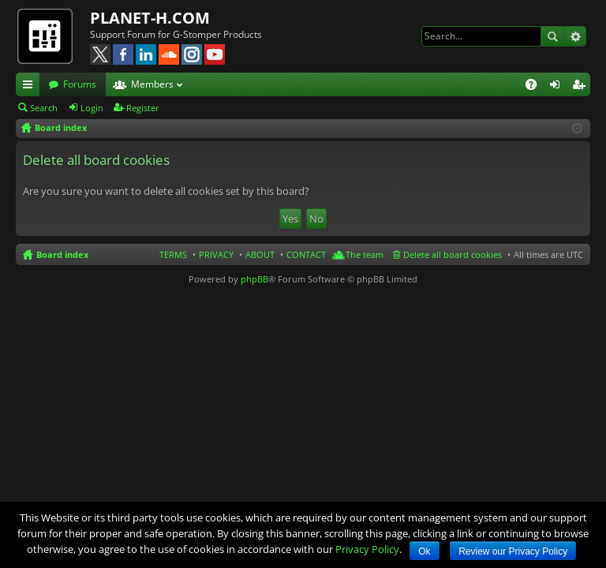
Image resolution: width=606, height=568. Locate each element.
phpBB (254, 279)
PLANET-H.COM (150, 17)
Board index (62, 254)
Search (552, 36)
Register (142, 108)
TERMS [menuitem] (173, 254)
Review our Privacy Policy (512, 551)
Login (91, 108)
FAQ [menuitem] (536, 86)
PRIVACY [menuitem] (216, 254)
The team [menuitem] (364, 254)
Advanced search (574, 36)
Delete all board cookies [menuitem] (452, 254)
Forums (79, 84)
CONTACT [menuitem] (306, 254)
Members (152, 84)
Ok (424, 551)
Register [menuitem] (581, 86)
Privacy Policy (367, 549)
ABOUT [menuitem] (260, 254)
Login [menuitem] (558, 86)
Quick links (30, 86)
